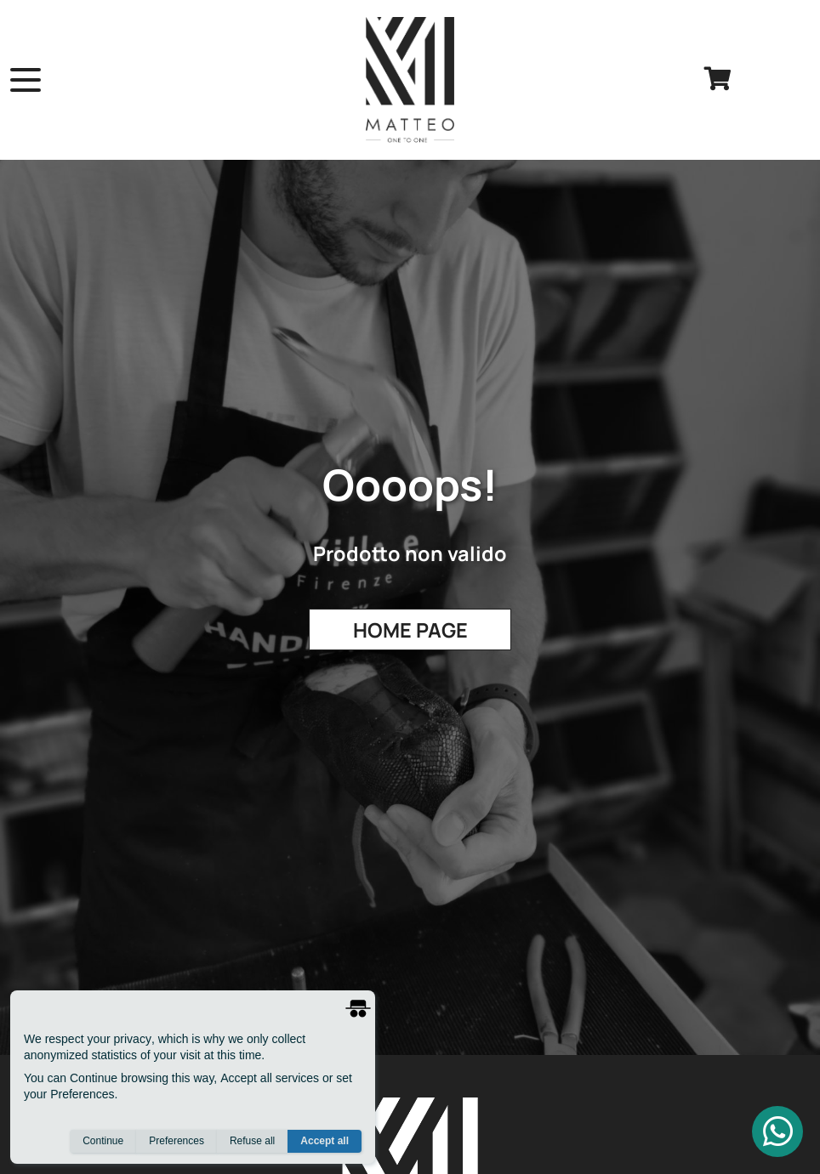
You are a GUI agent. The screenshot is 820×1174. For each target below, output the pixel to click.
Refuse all (252, 1141)
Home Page (410, 630)
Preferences (176, 1141)
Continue (103, 1141)
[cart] (718, 80)
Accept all (324, 1141)
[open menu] (25, 79)
